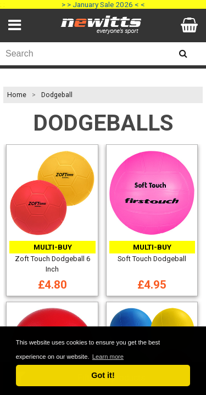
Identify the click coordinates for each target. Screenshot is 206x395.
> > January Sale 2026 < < (103, 4)
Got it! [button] (102, 375)
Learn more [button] (108, 356)
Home (16, 95)
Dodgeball (57, 95)
